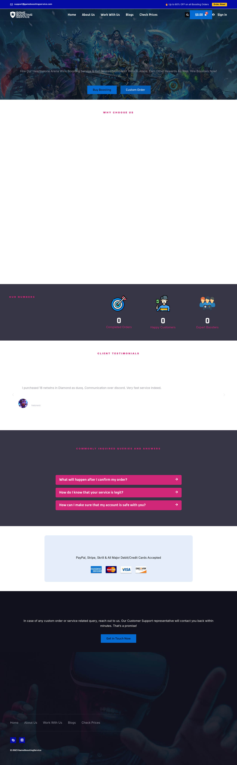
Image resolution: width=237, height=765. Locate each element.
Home (72, 14)
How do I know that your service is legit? (91, 492)
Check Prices (149, 14)
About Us (88, 14)
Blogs (130, 14)
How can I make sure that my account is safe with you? (102, 505)
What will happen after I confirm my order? (93, 479)
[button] (187, 14)
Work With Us (110, 14)
